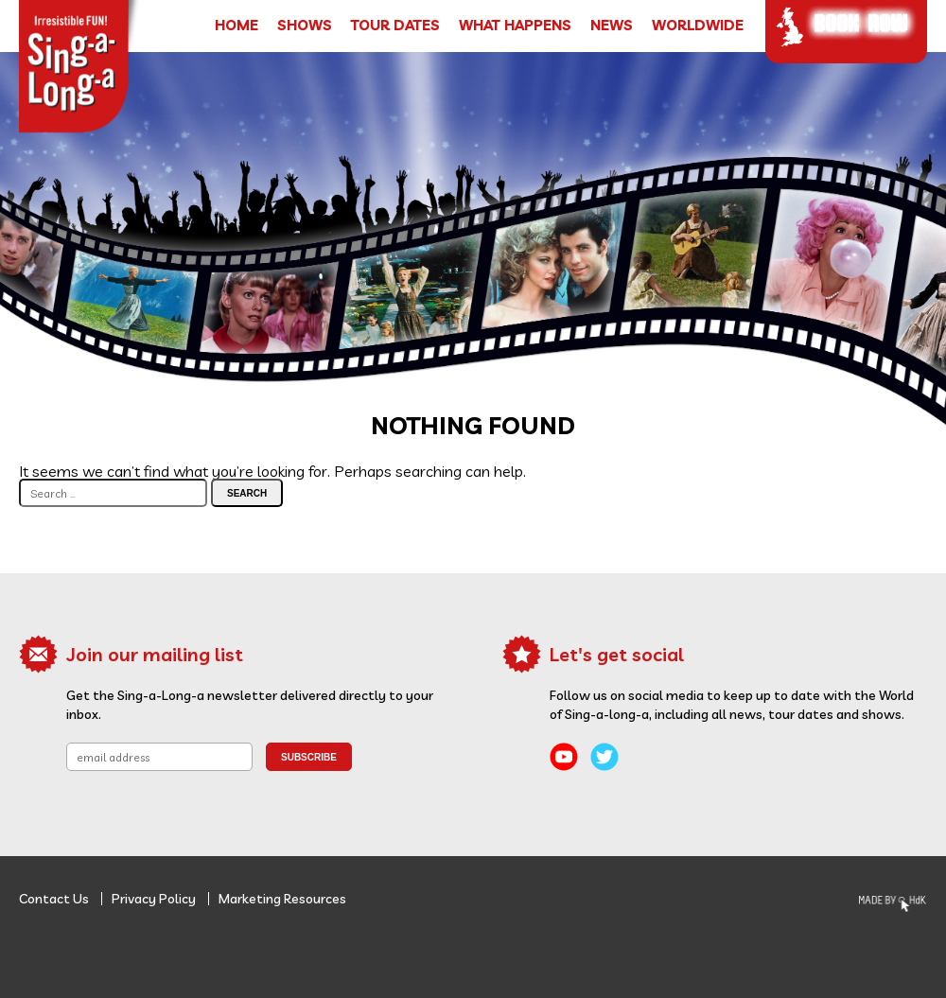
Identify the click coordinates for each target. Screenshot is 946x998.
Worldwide (698, 25)
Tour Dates (395, 25)
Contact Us (54, 898)
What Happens (515, 25)
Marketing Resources (282, 898)
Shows (304, 25)
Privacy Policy (154, 898)
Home (236, 25)
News (611, 25)
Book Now (861, 21)
